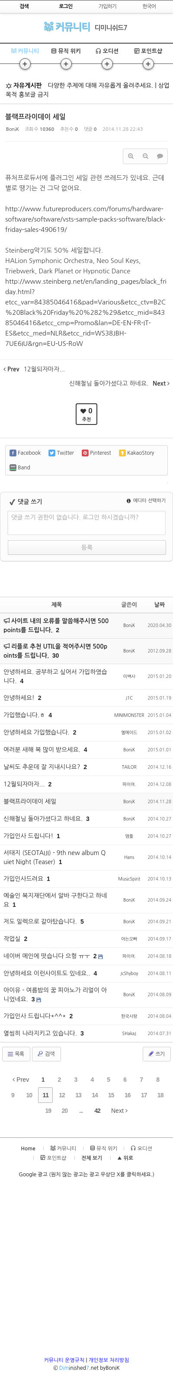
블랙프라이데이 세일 (35, 117)
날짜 (159, 605)
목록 (15, 1054)
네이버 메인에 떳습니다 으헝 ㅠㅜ (47, 956)
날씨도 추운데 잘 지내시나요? (42, 767)
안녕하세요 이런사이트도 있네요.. (47, 973)
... (81, 1110)
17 (144, 1095)
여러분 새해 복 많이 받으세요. (42, 750)
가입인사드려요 (24, 879)
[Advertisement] (86, 1270)
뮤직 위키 (66, 51)
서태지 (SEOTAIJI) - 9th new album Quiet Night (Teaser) (54, 857)
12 (62, 1095)
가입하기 (107, 6)
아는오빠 (129, 939)
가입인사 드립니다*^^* (35, 1016)
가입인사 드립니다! (29, 836)
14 (95, 1095)
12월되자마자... (24, 784)
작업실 (12, 939)
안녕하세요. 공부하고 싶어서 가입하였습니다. (55, 676)
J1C (128, 698)
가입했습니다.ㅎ (25, 715)
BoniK (12, 129)
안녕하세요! (19, 698)
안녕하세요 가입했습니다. (37, 732)
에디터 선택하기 (146, 500)
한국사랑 (129, 1016)
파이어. (129, 784)
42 (97, 1110)
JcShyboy (129, 973)
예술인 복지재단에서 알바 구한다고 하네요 (55, 900)
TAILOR (129, 767)
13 (78, 1095)
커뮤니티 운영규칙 (64, 1360)
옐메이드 (129, 732)
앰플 (129, 836)
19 (48, 1110)
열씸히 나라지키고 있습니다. (41, 1033)
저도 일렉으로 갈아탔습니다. (41, 921)
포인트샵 (148, 51)
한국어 (149, 6)
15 (111, 1095)
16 (128, 1095)
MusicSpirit (129, 879)
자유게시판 (24, 85)
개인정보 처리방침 (109, 1360)
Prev (21, 1079)
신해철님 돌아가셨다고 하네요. (43, 819)
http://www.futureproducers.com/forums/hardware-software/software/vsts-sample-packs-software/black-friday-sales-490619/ (85, 219)
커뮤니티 (67, 27)
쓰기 (155, 1053)
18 (160, 1095)
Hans (129, 857)
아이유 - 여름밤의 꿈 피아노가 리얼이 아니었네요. (55, 994)
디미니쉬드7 (111, 28)
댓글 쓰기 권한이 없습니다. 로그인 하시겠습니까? (75, 517)
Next (119, 1110)
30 (55, 655)
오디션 (107, 51)
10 (29, 1095)
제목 (56, 605)
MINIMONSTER (129, 715)
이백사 (129, 676)
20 (64, 1110)
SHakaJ (129, 1033)
